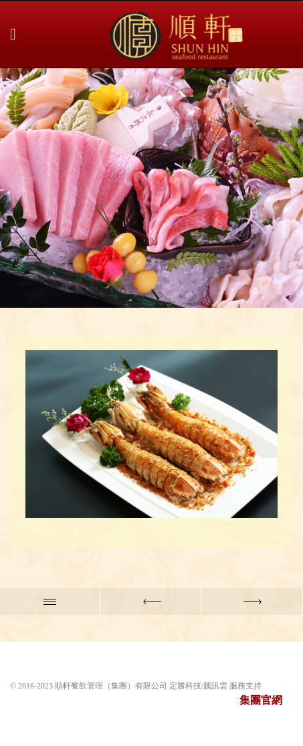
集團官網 (260, 700)
